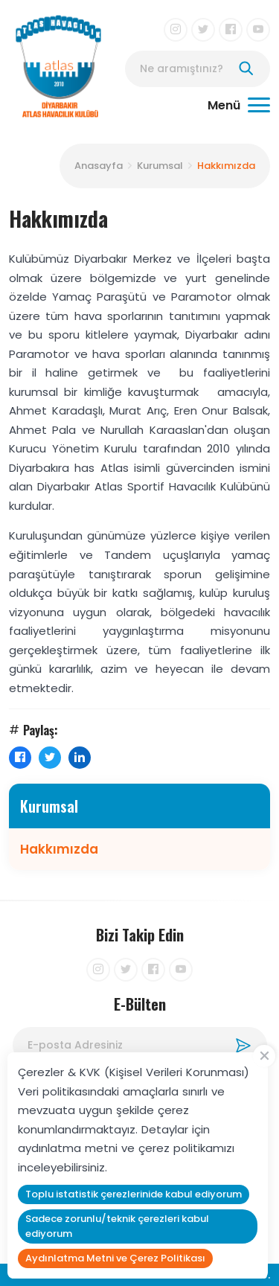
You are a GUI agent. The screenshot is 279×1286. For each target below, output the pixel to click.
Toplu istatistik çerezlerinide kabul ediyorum (133, 1194)
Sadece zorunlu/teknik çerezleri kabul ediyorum (117, 1226)
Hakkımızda (226, 166)
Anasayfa (98, 166)
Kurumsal (160, 166)
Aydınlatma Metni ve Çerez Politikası (115, 1258)
